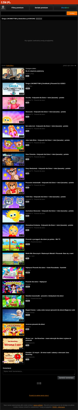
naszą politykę (37, 405)
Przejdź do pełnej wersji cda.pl (39, 395)
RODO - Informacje (58, 407)
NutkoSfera (9, 65)
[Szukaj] (33, 13)
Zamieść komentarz (66, 378)
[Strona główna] (6, 2)
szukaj (72, 13)
